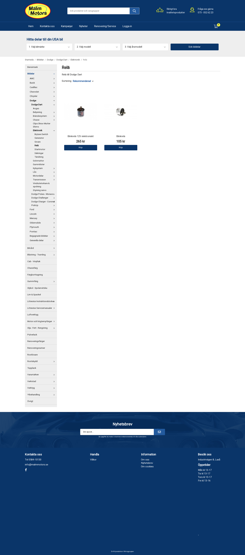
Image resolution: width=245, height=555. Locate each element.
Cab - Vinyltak (33, 261)
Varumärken (41, 374)
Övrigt (30, 401)
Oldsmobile (43, 222)
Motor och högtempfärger (41, 321)
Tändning (39, 157)
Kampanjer (67, 26)
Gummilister (38, 164)
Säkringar (39, 153)
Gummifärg (41, 281)
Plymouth (43, 227)
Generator (39, 138)
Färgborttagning (35, 274)
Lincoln (43, 214)
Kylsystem (44, 168)
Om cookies (147, 466)
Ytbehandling (41, 394)
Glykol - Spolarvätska (37, 288)
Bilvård (41, 248)
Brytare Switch (41, 134)
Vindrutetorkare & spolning (41, 185)
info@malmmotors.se (36, 464)
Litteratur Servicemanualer (41, 308)
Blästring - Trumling (41, 254)
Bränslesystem (44, 116)
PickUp (43, 205)
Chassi (44, 120)
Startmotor (40, 149)
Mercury (43, 218)
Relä (37, 145)
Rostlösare (32, 354)
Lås (44, 172)
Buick (43, 82)
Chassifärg (32, 268)
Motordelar (44, 175)
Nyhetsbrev (147, 463)
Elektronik (44, 130)
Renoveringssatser (36, 348)
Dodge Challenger (43, 197)
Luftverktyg (32, 314)
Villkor (93, 459)
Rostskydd (41, 361)
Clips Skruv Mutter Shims (41, 125)
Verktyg (41, 388)
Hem (30, 26)
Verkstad (41, 381)
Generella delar (43, 240)
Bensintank (32, 67)
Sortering (66, 81)
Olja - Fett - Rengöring (41, 328)
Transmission (44, 179)
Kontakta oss (47, 26)
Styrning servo (39, 190)
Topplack (31, 368)
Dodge (43, 100)
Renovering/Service (105, 26)
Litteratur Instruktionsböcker (41, 301)
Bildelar (41, 73)
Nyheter (83, 26)
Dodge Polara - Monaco (43, 194)
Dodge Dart (43, 104)
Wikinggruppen (129, 552)
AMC (43, 78)
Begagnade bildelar (43, 236)
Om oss (145, 459)
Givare (37, 141)
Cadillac (43, 87)
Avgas (36, 108)
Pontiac (43, 231)
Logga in (127, 26)
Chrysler (43, 96)
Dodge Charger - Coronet (43, 201)
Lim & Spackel (34, 294)
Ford (43, 209)
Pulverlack (32, 334)
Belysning (44, 112)
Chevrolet (43, 91)
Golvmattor (38, 160)
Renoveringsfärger (36, 341)
